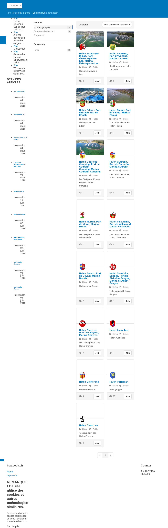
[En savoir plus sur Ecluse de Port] (19, 91)
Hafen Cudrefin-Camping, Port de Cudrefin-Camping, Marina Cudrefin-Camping (90, 166)
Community (38, 12)
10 (112, 396)
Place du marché (22, 12)
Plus (15, 18)
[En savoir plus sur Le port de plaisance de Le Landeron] (19, 164)
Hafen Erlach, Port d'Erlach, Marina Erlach (89, 112)
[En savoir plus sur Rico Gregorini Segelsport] (19, 238)
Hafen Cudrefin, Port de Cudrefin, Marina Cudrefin (119, 164)
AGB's (10, 471)
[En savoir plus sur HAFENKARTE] (19, 114)
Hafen (36, 50)
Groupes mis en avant (44, 31)
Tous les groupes (42, 27)
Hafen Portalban (118, 381)
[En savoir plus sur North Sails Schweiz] (18, 263)
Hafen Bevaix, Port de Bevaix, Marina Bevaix (90, 276)
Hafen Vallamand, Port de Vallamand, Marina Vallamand (120, 224)
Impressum (12, 475)
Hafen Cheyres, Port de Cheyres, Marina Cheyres (89, 332)
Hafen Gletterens (89, 381)
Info (10, 12)
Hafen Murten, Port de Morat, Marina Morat (90, 224)
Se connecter (51, 12)
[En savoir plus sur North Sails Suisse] (18, 288)
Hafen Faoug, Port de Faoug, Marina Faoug (120, 112)
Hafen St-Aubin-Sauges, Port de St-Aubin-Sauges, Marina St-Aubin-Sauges (119, 278)
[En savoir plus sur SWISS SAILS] (19, 191)
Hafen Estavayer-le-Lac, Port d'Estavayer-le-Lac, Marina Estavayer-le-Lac (89, 58)
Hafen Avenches (118, 330)
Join (97, 81)
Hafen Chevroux (88, 425)
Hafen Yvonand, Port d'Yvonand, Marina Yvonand (118, 56)
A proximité (39, 35)
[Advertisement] (154, 49)
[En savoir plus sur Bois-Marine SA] (19, 214)
